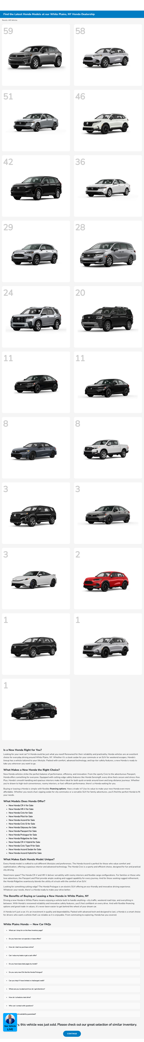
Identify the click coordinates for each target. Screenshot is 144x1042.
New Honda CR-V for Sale (21, 805)
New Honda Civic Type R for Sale (24, 845)
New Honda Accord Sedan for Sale (25, 849)
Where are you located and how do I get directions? (27, 989)
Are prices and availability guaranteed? (22, 1014)
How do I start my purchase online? (21, 947)
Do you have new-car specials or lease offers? (25, 939)
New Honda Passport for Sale (23, 831)
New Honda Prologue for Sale (23, 834)
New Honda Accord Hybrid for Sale (25, 853)
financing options (58, 788)
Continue (72, 1033)
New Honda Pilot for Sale (21, 816)
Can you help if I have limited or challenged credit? (26, 981)
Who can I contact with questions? (21, 1006)
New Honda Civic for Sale (21, 812)
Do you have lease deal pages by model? (23, 964)
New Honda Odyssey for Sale (22, 827)
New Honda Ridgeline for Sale (23, 838)
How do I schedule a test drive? (20, 997)
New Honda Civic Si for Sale (22, 823)
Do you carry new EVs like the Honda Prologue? (25, 972)
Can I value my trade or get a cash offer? (23, 955)
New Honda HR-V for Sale (21, 809)
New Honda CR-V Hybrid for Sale (24, 842)
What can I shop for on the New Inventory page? (26, 930)
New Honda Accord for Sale (22, 820)
